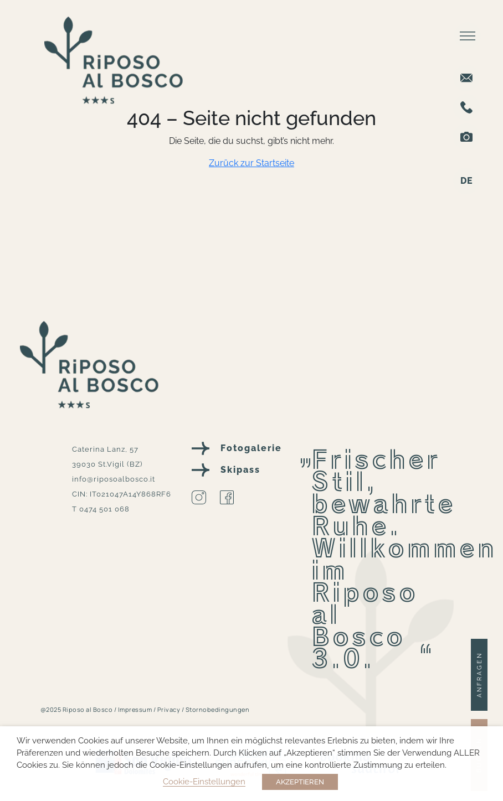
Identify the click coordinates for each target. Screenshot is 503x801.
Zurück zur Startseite (251, 163)
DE (466, 180)
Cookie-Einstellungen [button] (204, 781)
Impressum (135, 709)
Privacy (169, 709)
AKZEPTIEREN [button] (300, 782)
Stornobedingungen (218, 709)
